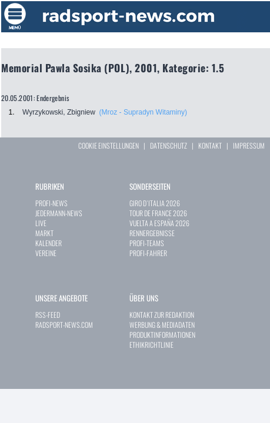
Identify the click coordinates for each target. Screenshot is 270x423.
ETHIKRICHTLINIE (151, 345)
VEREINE (45, 253)
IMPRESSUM (249, 145)
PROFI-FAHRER (148, 253)
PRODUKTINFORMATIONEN (162, 335)
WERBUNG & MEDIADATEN (162, 325)
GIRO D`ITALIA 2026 (154, 203)
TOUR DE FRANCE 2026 (158, 213)
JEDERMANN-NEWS (58, 213)
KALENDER (48, 243)
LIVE (40, 223)
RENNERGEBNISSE (152, 233)
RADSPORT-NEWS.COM (64, 325)
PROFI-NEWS (51, 203)
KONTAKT (210, 145)
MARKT (44, 233)
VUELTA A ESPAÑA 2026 (159, 223)
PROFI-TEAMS (146, 243)
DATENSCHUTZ (168, 145)
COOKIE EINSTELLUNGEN (108, 145)
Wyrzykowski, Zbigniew (58, 112)
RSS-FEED (47, 315)
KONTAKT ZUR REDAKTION (161, 315)
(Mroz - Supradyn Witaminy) (143, 112)
